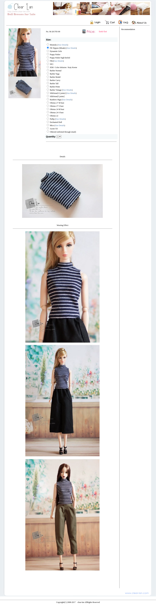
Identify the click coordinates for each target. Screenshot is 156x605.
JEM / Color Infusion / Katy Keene (62, 67)
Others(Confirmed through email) (61, 132)
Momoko (52, 45)
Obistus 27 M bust (55, 103)
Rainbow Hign (54, 100)
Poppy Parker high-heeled (58, 58)
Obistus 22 (52, 116)
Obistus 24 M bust (55, 109)
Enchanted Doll (54, 122)
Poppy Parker (53, 54)
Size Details (62, 45)
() (67, 100)
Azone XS (52, 129)
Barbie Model (53, 77)
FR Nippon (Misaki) (56, 48)
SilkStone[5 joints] (55, 96)
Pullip (51, 119)
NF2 (50, 64)
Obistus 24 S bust (55, 112)
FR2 (50, 61)
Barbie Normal (54, 70)
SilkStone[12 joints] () (61, 93)
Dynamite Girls (54, 51)
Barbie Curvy (53, 80)
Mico (50, 125)
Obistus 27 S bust (55, 106)
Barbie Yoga (53, 74)
